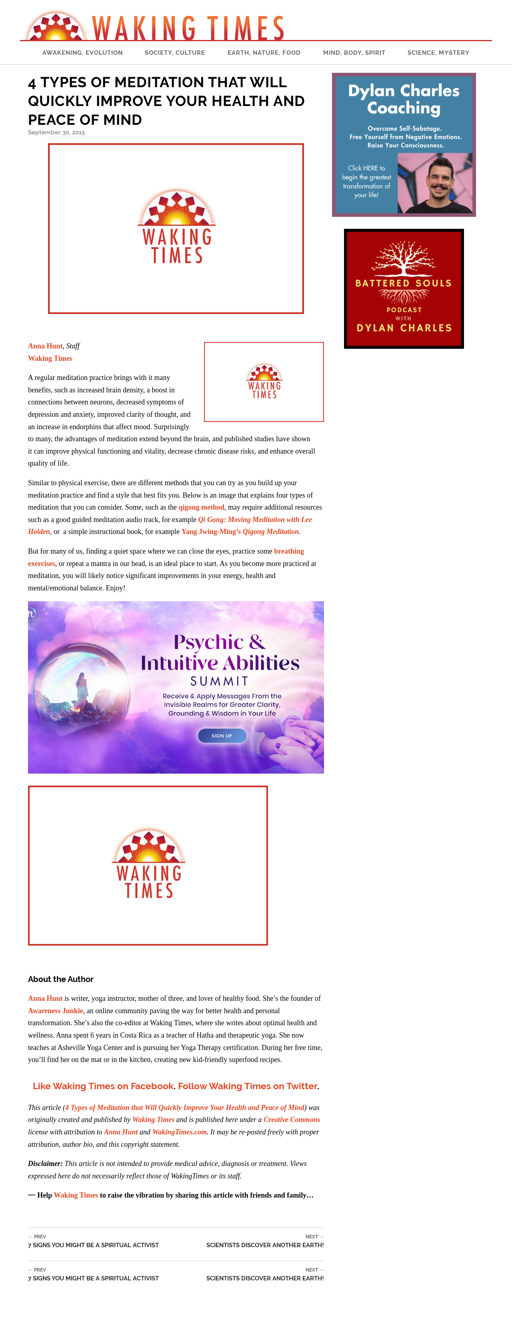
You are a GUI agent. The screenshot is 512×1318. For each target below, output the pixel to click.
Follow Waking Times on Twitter (247, 1085)
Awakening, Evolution (82, 52)
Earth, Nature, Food (264, 52)
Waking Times (50, 358)
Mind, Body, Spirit (354, 52)
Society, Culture (175, 52)
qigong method (201, 507)
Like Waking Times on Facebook (103, 1085)
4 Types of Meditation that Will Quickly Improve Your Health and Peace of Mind (184, 1108)
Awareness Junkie (55, 1011)
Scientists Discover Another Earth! (265, 1241)
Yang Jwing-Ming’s (240, 532)
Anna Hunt (45, 346)
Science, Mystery (439, 52)
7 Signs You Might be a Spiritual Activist (93, 1241)
